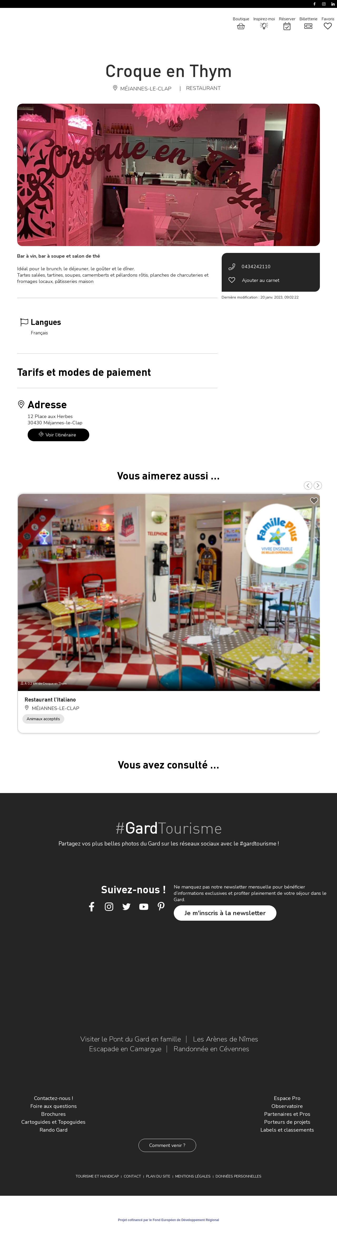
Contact (132, 1176)
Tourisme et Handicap (97, 1176)
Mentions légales (193, 1176)
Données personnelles (238, 1176)
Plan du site (158, 1176)
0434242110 (256, 266)
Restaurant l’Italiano (50, 699)
